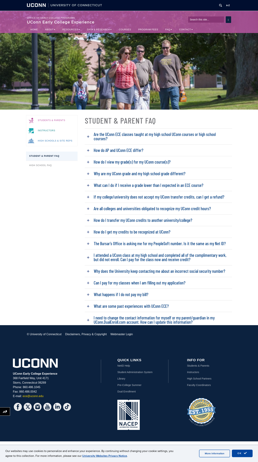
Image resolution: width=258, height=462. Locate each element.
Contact (186, 29)
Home (34, 29)
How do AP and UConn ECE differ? (118, 150)
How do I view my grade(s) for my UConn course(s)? (132, 161)
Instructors (46, 130)
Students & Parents (51, 120)
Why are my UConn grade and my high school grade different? (139, 173)
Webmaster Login (121, 334)
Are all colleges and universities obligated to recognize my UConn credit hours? (152, 208)
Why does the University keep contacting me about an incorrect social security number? (159, 271)
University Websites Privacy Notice (104, 456)
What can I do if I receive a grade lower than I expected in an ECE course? (148, 185)
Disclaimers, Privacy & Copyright (86, 334)
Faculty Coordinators (199, 385)
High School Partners (199, 378)
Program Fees (148, 29)
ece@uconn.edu (33, 396)
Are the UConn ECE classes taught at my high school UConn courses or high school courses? (155, 136)
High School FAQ (40, 165)
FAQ (168, 29)
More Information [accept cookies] (214, 453)
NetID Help (123, 365)
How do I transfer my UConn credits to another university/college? (143, 220)
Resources (71, 29)
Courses (125, 29)
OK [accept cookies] (242, 453)
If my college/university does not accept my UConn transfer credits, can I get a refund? (159, 196)
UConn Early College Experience (60, 22)
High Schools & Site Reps (55, 141)
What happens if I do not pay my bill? (121, 294)
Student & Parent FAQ (44, 156)
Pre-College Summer (129, 385)
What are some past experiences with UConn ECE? (131, 306)
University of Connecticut (45, 334)
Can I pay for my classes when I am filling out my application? (139, 282)
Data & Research (99, 29)
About (50, 29)
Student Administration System (134, 372)
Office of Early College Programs (51, 17)
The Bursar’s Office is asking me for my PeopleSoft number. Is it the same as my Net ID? (160, 243)
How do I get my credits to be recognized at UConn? (132, 231)
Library (121, 378)
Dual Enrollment (126, 391)
